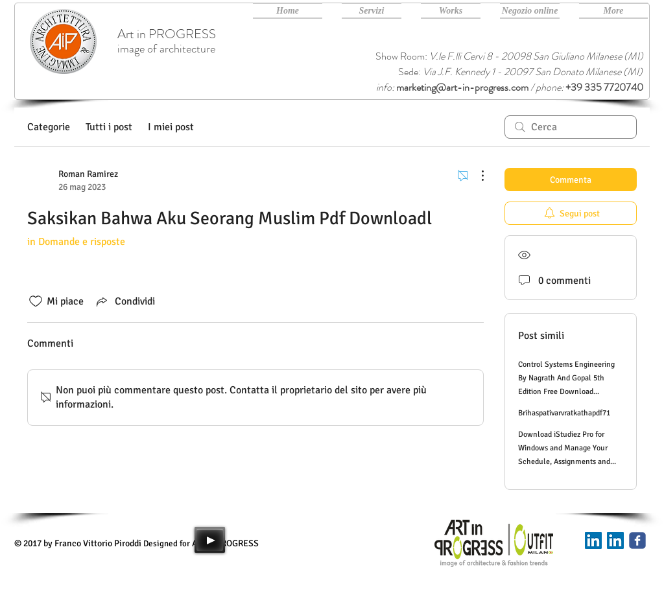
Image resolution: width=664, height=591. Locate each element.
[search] (570, 127)
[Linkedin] (593, 540)
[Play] (210, 540)
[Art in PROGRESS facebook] (637, 540)
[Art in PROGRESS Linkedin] (615, 540)
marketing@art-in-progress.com (462, 87)
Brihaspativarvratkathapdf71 (564, 413)
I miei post (171, 127)
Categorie (48, 127)
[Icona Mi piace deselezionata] (35, 301)
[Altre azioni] (476, 175)
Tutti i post (109, 127)
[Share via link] (124, 301)
